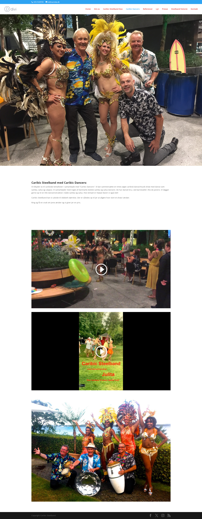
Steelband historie (179, 9)
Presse (165, 9)
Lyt (157, 9)
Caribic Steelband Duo (113, 9)
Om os (97, 9)
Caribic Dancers (133, 9)
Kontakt (194, 9)
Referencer (148, 9)
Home (88, 9)
